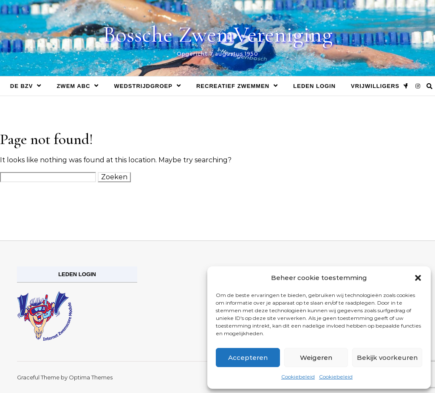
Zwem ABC (73, 86)
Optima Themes (91, 377)
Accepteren (248, 357)
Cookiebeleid (298, 376)
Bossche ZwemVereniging (218, 34)
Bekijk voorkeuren (387, 357)
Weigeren (316, 357)
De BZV (21, 86)
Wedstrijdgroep (143, 86)
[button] (418, 278)
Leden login (314, 86)
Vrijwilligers (375, 86)
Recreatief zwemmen (232, 86)
